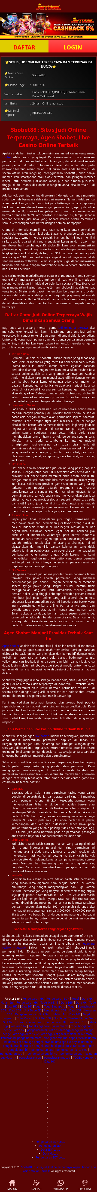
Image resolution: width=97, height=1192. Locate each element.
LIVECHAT (85, 1185)
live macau (87, 1034)
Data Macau (50, 1153)
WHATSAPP (60, 1185)
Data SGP (67, 1003)
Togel (75, 999)
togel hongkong (81, 1026)
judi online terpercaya (73, 328)
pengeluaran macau (30, 1038)
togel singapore (39, 1026)
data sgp (65, 1030)
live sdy (72, 1042)
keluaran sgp (44, 1034)
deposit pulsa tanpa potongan (74, 1046)
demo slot (14, 1042)
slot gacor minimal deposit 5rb (64, 1038)
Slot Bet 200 (43, 1018)
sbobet (6, 157)
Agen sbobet (10, 646)
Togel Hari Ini (49, 1003)
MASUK (12, 1185)
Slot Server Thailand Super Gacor (75, 1018)
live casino (42, 736)
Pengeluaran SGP (55, 1010)
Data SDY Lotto (50, 1150)
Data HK (81, 1003)
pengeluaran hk (14, 1030)
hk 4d (53, 1054)
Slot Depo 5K (32, 1010)
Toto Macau (24, 1018)
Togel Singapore (54, 1006)
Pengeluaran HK (33, 999)
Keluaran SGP (78, 1022)
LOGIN (72, 47)
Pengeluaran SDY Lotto (50, 1142)
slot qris (53, 1030)
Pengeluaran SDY (58, 999)
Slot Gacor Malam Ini (52, 1014)
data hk (30, 1034)
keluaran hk (18, 1026)
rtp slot (82, 1050)
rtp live (28, 1046)
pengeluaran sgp (82, 1030)
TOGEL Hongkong (84, 1058)
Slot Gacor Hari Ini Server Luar (22, 1022)
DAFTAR (24, 47)
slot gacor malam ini (66, 1034)
